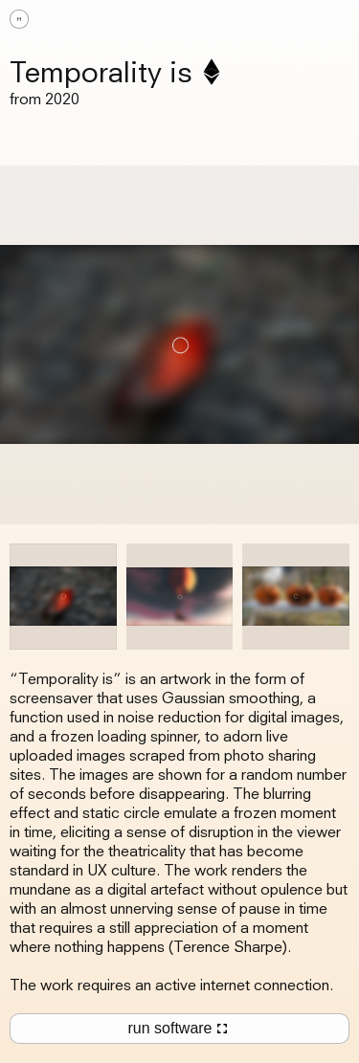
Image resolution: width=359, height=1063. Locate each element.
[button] (330, 19)
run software (179, 1028)
